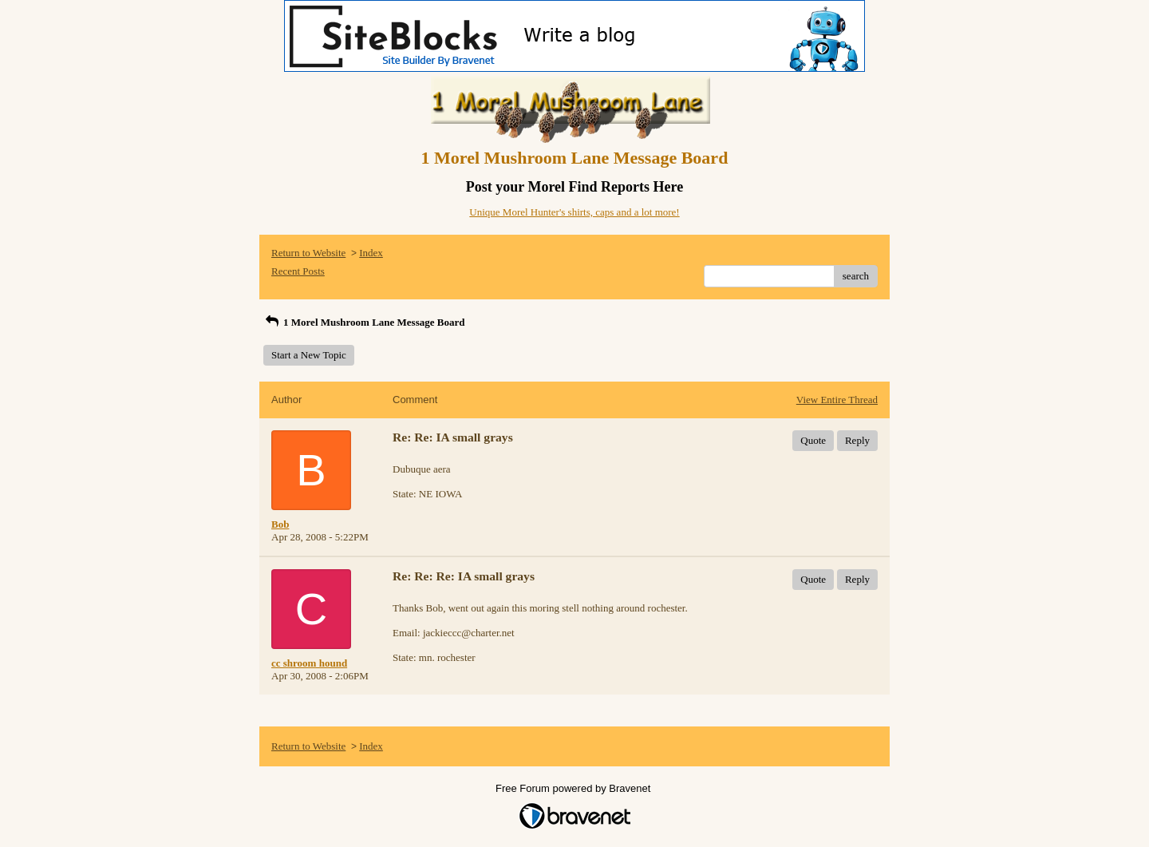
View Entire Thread (837, 400)
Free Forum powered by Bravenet (574, 788)
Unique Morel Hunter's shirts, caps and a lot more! (574, 212)
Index (371, 253)
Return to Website (308, 253)
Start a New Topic (308, 355)
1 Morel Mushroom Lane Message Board (363, 322)
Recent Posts (298, 271)
